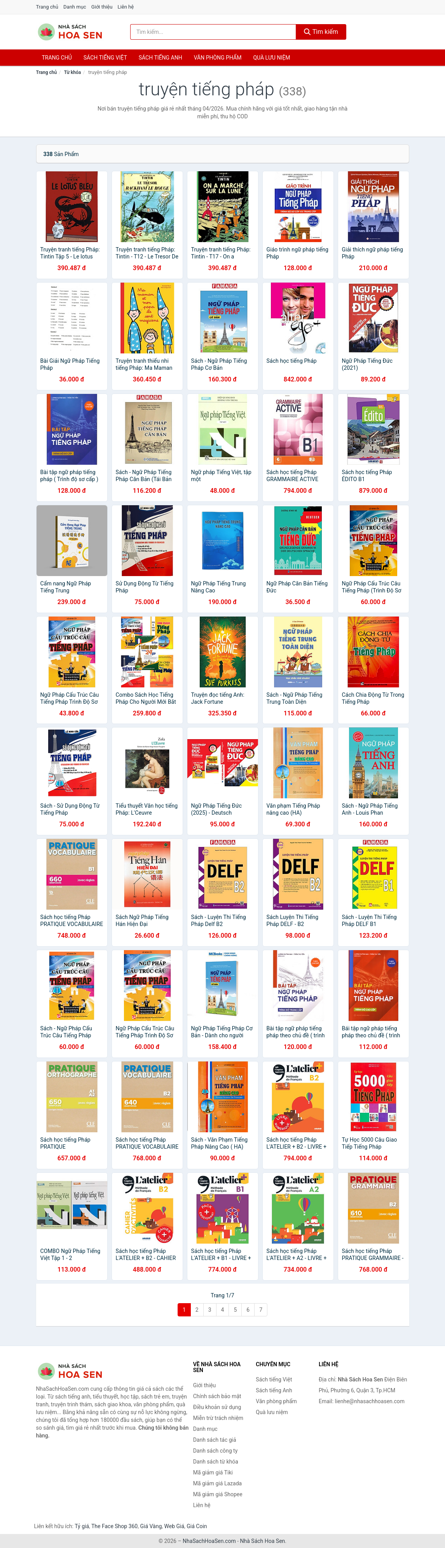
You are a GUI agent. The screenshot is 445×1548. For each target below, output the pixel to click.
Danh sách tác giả (214, 1440)
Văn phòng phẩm (218, 57)
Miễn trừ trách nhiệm (218, 1418)
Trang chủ (47, 7)
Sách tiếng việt (105, 57)
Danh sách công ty (215, 1451)
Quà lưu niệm (271, 57)
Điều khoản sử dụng (217, 1407)
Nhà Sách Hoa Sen (262, 1541)
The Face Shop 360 (114, 1526)
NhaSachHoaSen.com (209, 1541)
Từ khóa (72, 72)
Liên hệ (126, 7)
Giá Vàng (151, 1526)
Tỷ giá (82, 1526)
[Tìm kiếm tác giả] (213, 32)
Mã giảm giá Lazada (217, 1483)
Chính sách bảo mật (217, 1396)
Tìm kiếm (321, 31)
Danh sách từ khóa (215, 1461)
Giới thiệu (101, 7)
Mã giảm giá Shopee (218, 1494)
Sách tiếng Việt (274, 1379)
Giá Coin (197, 1526)
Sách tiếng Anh (274, 1390)
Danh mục (74, 7)
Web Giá (174, 1526)
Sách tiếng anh (160, 57)
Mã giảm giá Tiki (213, 1472)
